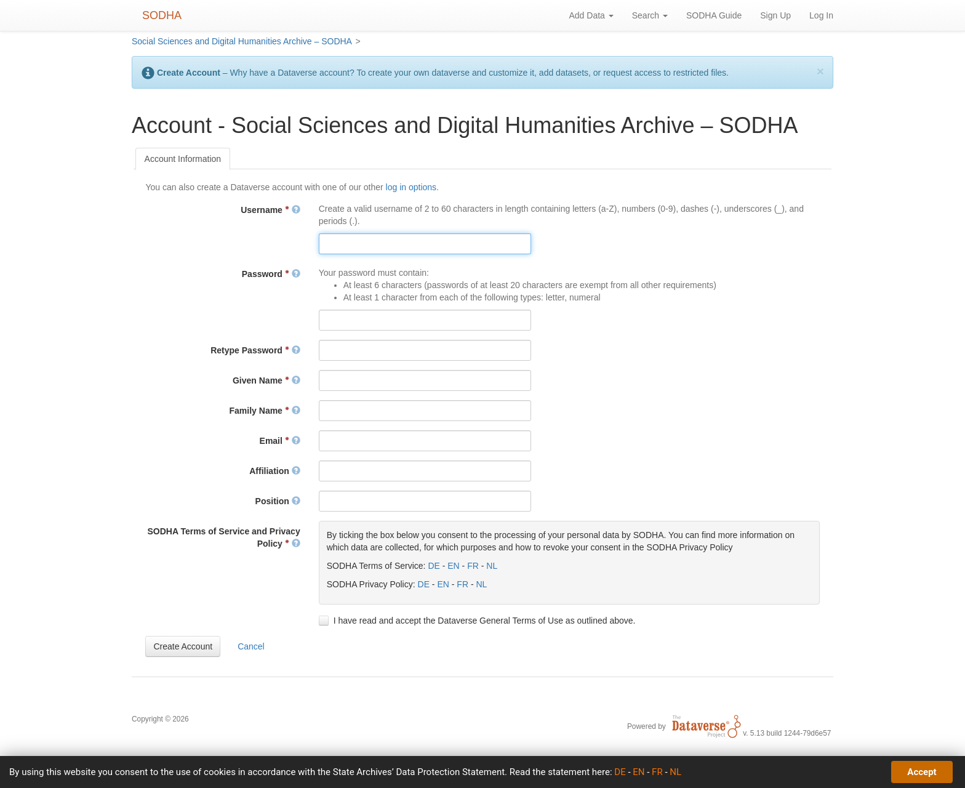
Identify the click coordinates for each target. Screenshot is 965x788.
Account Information (183, 159)
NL (491, 566)
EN (453, 566)
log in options (411, 187)
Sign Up (775, 15)
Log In (821, 15)
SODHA (162, 15)
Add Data (591, 15)
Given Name (266, 380)
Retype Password (255, 350)
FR (473, 566)
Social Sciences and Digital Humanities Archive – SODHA (242, 41)
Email (280, 441)
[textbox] (425, 243)
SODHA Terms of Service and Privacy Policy (223, 537)
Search (650, 15)
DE (433, 566)
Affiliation (274, 471)
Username (270, 210)
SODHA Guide (714, 15)
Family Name (265, 411)
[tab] (183, 159)
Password (271, 274)
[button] (182, 646)
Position (277, 501)
